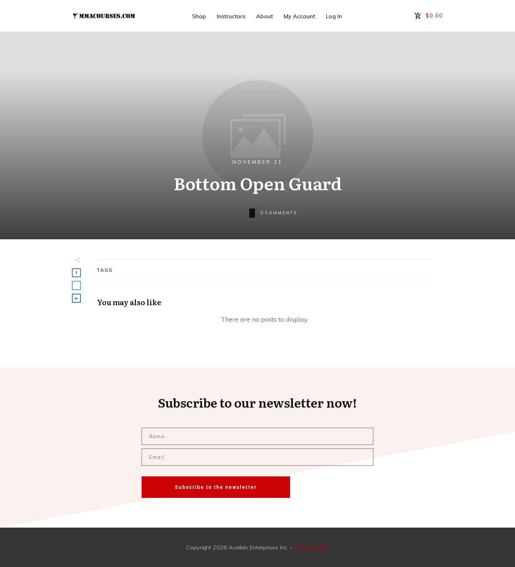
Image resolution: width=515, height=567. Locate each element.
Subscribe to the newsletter (216, 487)
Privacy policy (311, 547)
